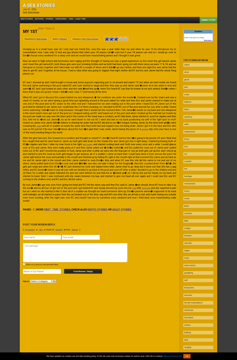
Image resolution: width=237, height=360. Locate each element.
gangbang (187, 237)
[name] (42, 236)
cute (133, 187)
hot (184, 150)
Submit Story (208, 20)
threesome (188, 249)
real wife (187, 212)
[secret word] (42, 270)
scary (185, 89)
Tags (76, 20)
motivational (188, 163)
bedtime (186, 95)
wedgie (186, 200)
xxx (184, 138)
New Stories (27, 20)
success (187, 255)
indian (186, 64)
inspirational (188, 119)
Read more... (208, 40)
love (185, 132)
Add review (42, 39)
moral (185, 175)
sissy (185, 224)
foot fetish (187, 274)
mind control (188, 230)
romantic (187, 187)
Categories (65, 20)
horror (185, 169)
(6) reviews (30, 229)
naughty (186, 298)
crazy (39, 125)
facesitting (188, 323)
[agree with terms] (24, 263)
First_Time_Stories (90, 39)
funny (185, 126)
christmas (187, 267)
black (185, 181)
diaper (186, 218)
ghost (185, 76)
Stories (52, 20)
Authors (41, 20)
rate (41, 229)
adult (185, 113)
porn (185, 82)
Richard (63, 39)
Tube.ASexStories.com (131, 351)
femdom (187, 206)
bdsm (185, 101)
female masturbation (192, 261)
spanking (187, 107)
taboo (185, 304)
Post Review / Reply (80, 270)
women (145, 128)
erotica (186, 280)
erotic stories (97, 208)
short (185, 70)
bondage (187, 156)
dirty (185, 292)
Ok (187, 356)
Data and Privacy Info (173, 356)
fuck (185, 311)
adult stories (121, 208)
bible (185, 193)
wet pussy (87, 143)
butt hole (146, 187)
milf (185, 243)
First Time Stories (32, 12)
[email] (81, 236)
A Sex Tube (87, 20)
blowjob (186, 317)
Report (75, 229)
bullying (186, 286)
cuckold (186, 144)
